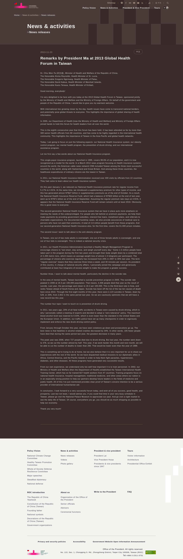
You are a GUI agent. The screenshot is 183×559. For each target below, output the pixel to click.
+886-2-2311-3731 (134, 553)
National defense (35, 482)
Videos (64, 458)
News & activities (30, 15)
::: (2, 1)
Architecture (133, 458)
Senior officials (68, 501)
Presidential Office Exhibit (139, 462)
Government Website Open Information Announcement (119, 539)
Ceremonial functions (71, 509)
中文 (158, 3)
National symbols (35, 512)
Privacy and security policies (50, 539)
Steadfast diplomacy (36, 478)
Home (17, 15)
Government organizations (39, 523)
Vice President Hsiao (104, 458)
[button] (167, 2)
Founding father (34, 508)
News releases (67, 454)
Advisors (65, 505)
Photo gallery (67, 462)
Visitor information (136, 454)
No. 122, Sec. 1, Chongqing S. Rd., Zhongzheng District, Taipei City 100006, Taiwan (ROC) (100, 550)
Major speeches (34, 474)
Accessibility (78, 539)
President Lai (100, 454)
